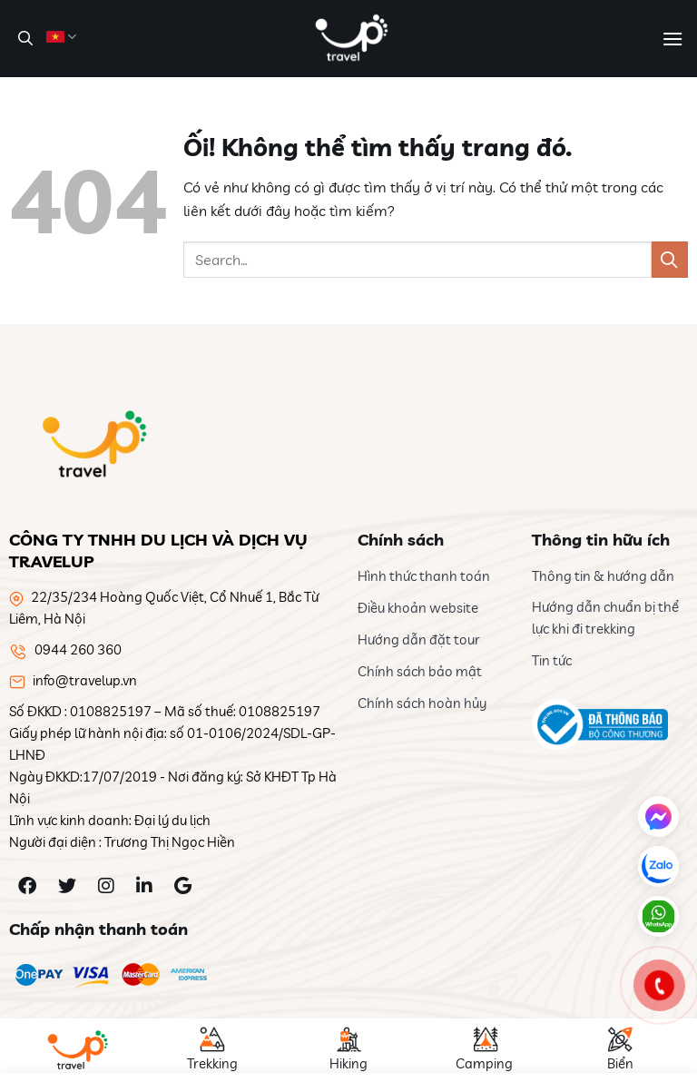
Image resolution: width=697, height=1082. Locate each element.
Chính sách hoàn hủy (422, 703)
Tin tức (552, 660)
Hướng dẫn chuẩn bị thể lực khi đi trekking (605, 617)
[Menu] (672, 38)
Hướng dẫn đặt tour (419, 639)
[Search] (23, 38)
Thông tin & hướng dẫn (603, 576)
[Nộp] (670, 259)
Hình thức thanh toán (424, 576)
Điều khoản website (418, 607)
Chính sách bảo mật (420, 671)
